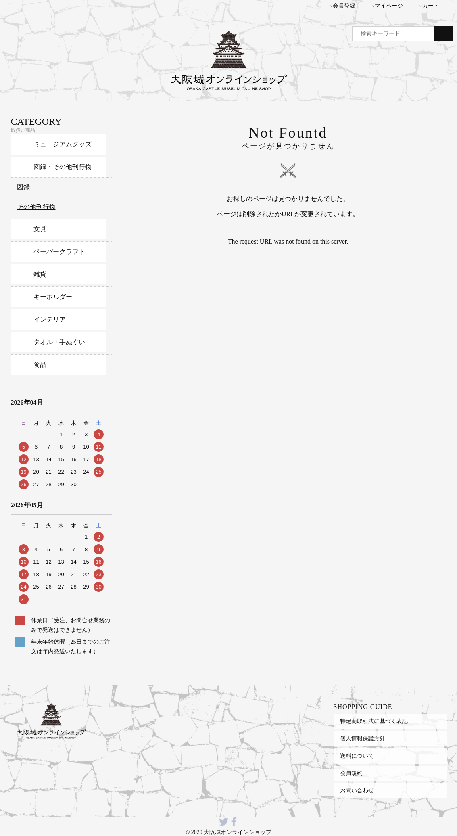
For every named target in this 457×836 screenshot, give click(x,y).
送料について (357, 755)
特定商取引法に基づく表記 (374, 721)
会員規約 (351, 773)
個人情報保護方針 (362, 738)
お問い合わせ (357, 790)
